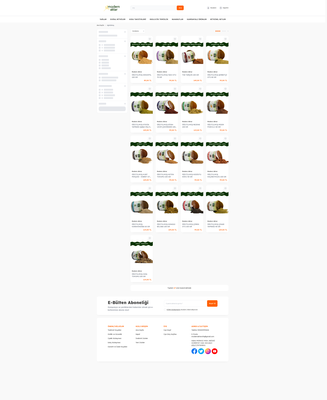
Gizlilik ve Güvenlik (115, 334)
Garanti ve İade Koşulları (117, 347)
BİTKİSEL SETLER (218, 19)
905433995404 (203, 330)
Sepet (138, 334)
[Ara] (157, 8)
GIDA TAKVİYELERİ (137, 19)
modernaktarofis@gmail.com (202, 336)
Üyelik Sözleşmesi (114, 338)
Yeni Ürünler (140, 343)
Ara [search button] (180, 8)
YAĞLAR (103, 19)
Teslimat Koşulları (114, 330)
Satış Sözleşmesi (114, 343)
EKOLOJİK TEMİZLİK (159, 19)
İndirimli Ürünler (142, 338)
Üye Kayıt (167, 330)
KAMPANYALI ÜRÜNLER (197, 19)
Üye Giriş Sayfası (170, 334)
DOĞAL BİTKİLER (117, 19)
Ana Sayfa (100, 25)
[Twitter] (201, 351)
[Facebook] (194, 351)
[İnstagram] (208, 351)
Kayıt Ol (212, 303)
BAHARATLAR (177, 19)
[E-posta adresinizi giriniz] (190, 303)
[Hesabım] (211, 7)
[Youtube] (214, 351)
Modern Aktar (137, 72)
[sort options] (137, 31)
